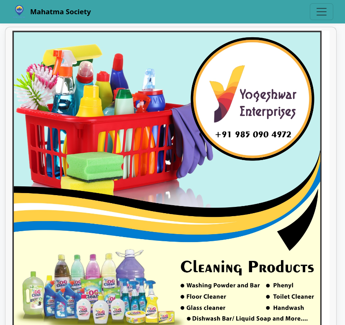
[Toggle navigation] (321, 11)
